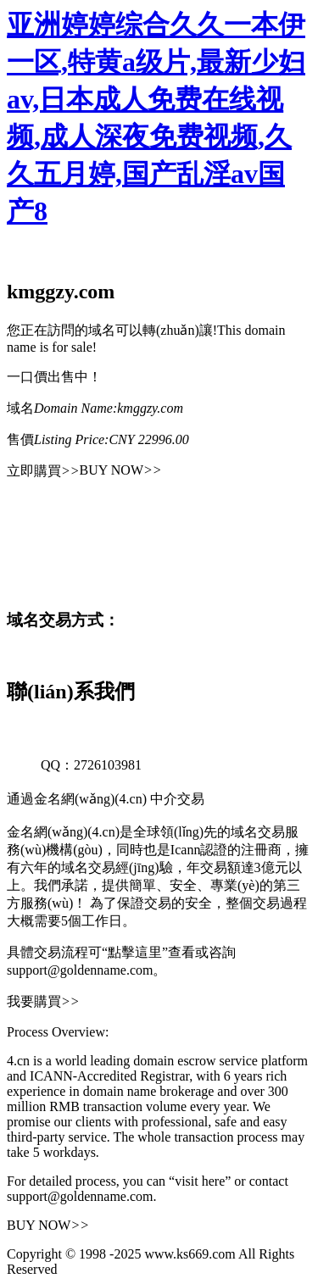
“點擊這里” (135, 952)
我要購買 (43, 1001)
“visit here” (200, 1181)
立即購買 (43, 471)
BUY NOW (121, 470)
